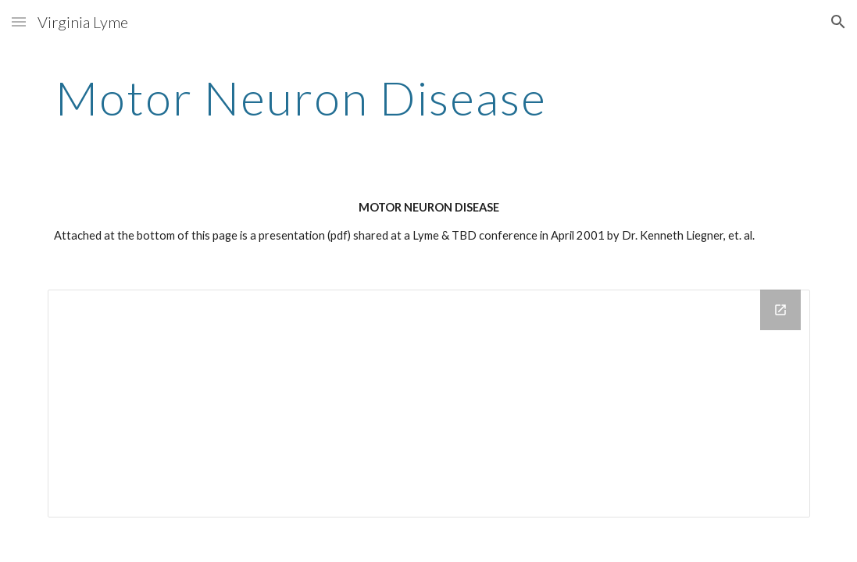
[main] (302, 98)
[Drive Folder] (429, 404)
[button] (18, 21)
